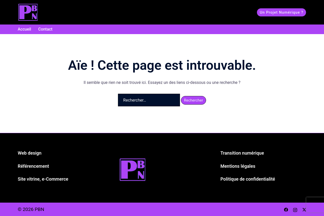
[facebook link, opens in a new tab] (286, 209)
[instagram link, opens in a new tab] (295, 209)
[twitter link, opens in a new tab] (304, 209)
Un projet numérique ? (281, 12)
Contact (45, 29)
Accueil (24, 29)
